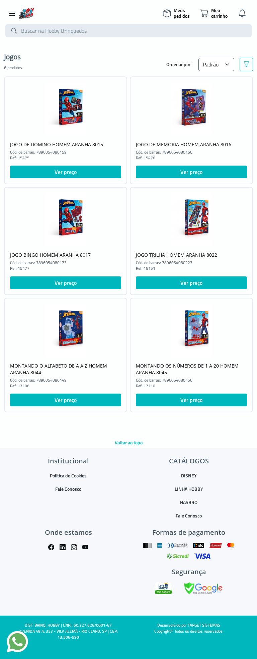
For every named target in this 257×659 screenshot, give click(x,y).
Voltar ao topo (129, 442)
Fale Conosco (68, 488)
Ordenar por (178, 64)
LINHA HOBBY (189, 488)
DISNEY (189, 475)
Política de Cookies (68, 475)
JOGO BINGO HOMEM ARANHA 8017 (50, 255)
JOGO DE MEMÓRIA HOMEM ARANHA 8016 (183, 144)
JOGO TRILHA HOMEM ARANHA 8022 (176, 255)
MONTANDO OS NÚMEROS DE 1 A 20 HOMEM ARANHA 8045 (187, 369)
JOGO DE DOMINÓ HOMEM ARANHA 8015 (56, 144)
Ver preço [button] (66, 172)
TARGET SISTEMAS (204, 625)
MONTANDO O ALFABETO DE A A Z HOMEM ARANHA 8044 (58, 369)
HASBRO (188, 502)
